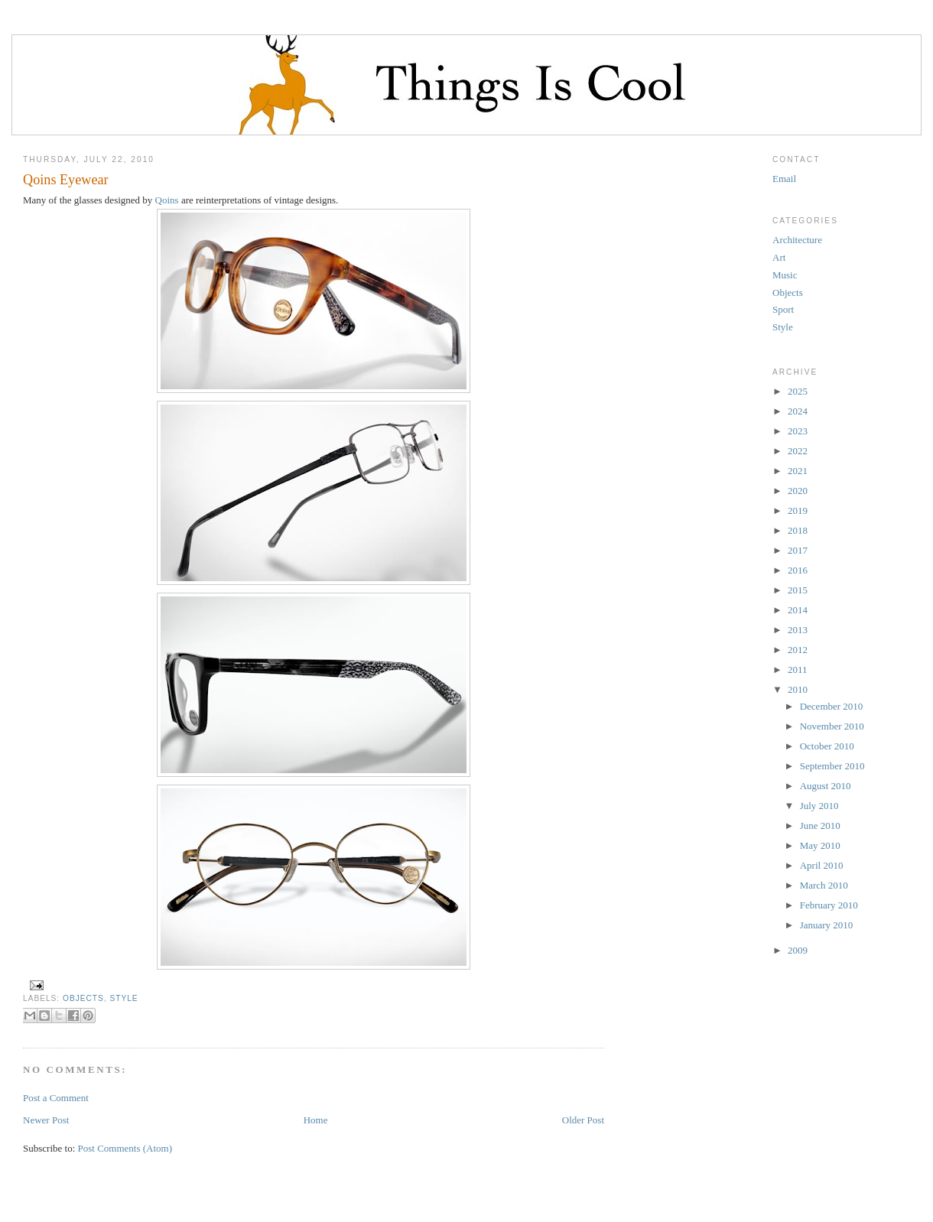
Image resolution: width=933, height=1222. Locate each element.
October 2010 (827, 746)
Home (316, 1120)
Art (778, 257)
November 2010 (832, 726)
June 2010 (820, 825)
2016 (798, 570)
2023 (798, 431)
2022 (798, 451)
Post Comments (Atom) (125, 1148)
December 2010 (831, 706)
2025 (798, 391)
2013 (798, 629)
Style (123, 998)
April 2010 (822, 865)
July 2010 (819, 805)
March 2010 (824, 885)
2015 (798, 590)
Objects (83, 998)
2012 (798, 649)
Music (785, 275)
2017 (798, 550)
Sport (783, 309)
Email (784, 178)
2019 (798, 510)
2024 (798, 411)
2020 (798, 490)
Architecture (797, 239)
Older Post (583, 1120)
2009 (798, 950)
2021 (798, 470)
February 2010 (829, 905)
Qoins (167, 200)
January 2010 (826, 925)
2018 (798, 530)
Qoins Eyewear (66, 179)
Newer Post (46, 1120)
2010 (798, 689)
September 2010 (832, 766)
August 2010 (825, 785)
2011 (798, 669)
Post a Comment (56, 1097)
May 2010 (820, 845)
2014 (798, 610)
